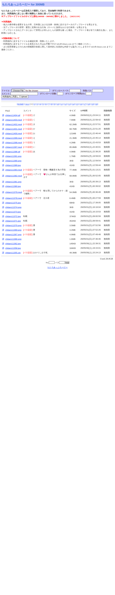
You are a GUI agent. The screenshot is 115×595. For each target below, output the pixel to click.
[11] (61, 104)
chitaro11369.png (13, 230)
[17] (85, 104)
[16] (81, 104)
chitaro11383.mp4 (13, 170)
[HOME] (20, 104)
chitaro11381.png (13, 182)
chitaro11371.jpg (13, 221)
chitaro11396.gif (12, 152)
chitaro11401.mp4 (13, 129)
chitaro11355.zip (13, 253)
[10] (58, 104)
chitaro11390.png (13, 161)
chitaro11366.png (13, 239)
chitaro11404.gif (12, 115)
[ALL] (27, 104)
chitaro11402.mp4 (13, 124)
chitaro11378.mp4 (13, 198)
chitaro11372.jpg (13, 216)
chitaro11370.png (13, 225)
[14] (73, 104)
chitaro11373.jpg (13, 212)
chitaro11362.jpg (13, 243)
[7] (49, 104)
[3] (37, 104)
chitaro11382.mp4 (13, 176)
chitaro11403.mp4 (13, 120)
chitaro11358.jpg (13, 248)
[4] (40, 104)
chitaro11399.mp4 (13, 138)
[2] (34, 104)
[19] (92, 104)
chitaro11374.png (13, 207)
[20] (96, 104)
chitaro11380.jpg (13, 186)
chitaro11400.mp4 (13, 133)
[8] (51, 104)
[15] (77, 104)
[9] (54, 104)
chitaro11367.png (13, 234)
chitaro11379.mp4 (13, 192)
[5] (43, 104)
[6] (46, 104)
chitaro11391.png (13, 156)
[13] (69, 104)
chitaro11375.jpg (13, 203)
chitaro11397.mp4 (13, 147)
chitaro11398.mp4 (13, 142)
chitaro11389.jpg (13, 165)
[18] (88, 104)
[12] (65, 104)
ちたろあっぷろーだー (57, 267)
